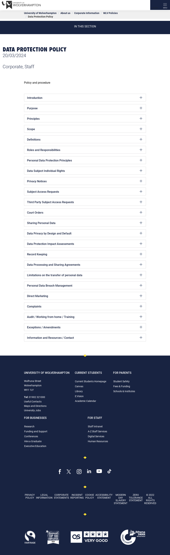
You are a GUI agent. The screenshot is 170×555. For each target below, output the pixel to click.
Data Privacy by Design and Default (84, 233)
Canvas (79, 386)
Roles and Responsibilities (84, 150)
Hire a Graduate (33, 441)
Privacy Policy (30, 496)
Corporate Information (86, 13)
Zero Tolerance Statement (136, 497)
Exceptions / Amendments (84, 327)
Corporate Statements (61, 496)
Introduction (84, 98)
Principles (84, 118)
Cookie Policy (89, 496)
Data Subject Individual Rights (84, 171)
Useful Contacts (33, 401)
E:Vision (79, 396)
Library (79, 391)
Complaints (84, 306)
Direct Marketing (84, 296)
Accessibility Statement (103, 496)
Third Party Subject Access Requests (84, 202)
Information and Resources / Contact (84, 337)
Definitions (84, 139)
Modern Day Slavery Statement (120, 499)
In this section (85, 26)
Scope (84, 129)
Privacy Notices (84, 181)
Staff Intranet (95, 426)
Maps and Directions (35, 406)
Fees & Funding (121, 386)
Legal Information (44, 496)
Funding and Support (35, 431)
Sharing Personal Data (84, 223)
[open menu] (165, 5)
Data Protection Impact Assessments (84, 244)
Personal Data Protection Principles (84, 160)
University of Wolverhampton (40, 13)
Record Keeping (84, 254)
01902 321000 (37, 397)
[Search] (155, 5)
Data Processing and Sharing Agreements (84, 264)
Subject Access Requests (84, 191)
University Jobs (32, 410)
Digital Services (96, 436)
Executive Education (35, 446)
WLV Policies (110, 13)
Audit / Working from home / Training (84, 317)
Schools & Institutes (124, 391)
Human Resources (98, 441)
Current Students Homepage (90, 381)
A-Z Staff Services (97, 431)
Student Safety (121, 381)
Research (29, 426)
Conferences (31, 436)
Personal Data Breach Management (84, 285)
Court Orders (84, 212)
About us (65, 13)
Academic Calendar (85, 401)
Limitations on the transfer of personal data (84, 275)
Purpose (84, 108)
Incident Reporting (77, 496)
